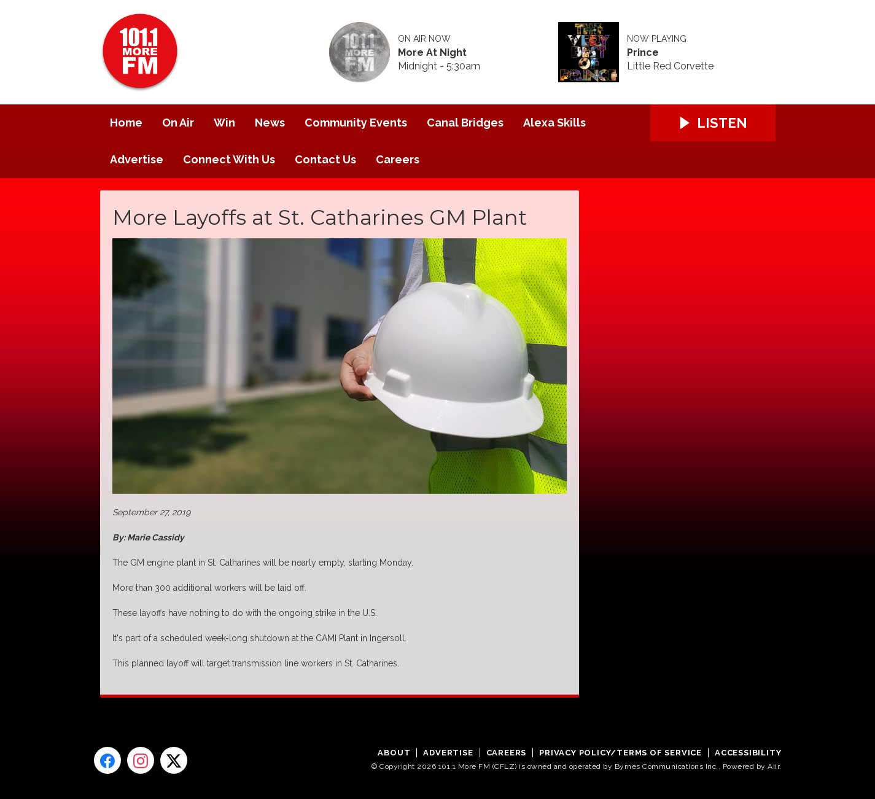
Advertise (136, 159)
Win (224, 122)
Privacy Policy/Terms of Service (620, 752)
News (270, 122)
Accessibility (748, 752)
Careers (397, 159)
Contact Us (325, 159)
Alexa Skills (554, 122)
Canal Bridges (465, 122)
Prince (643, 52)
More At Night (432, 52)
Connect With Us (229, 159)
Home (126, 122)
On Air (178, 122)
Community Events (356, 122)
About (394, 752)
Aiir (773, 766)
